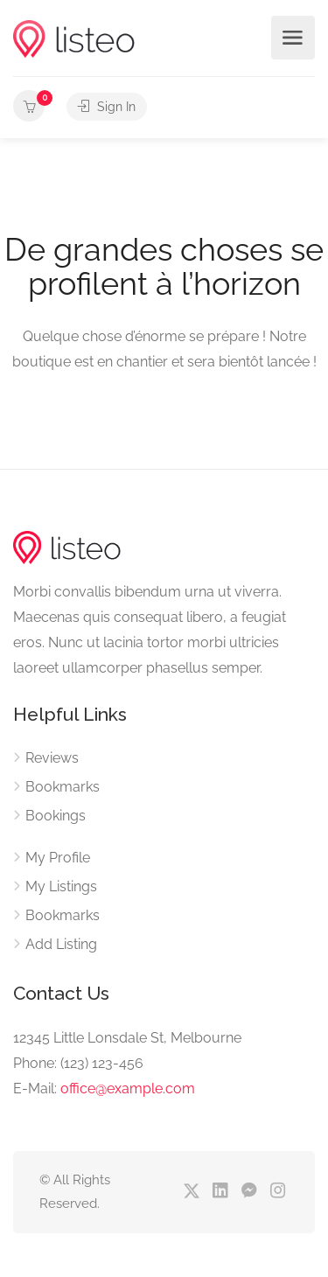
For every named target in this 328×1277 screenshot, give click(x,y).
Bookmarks (62, 786)
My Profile (57, 857)
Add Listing (61, 944)
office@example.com (127, 1088)
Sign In (107, 107)
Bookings (55, 815)
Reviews (52, 758)
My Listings (61, 886)
